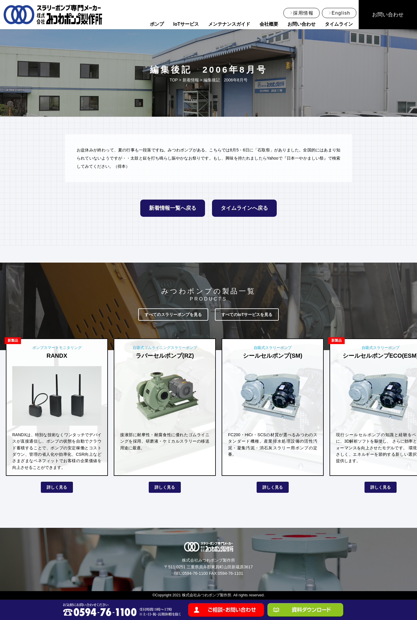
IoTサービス (186, 24)
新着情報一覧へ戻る (172, 208)
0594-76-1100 (195, 573)
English (341, 13)
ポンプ (157, 24)
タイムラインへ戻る (244, 208)
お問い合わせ (302, 24)
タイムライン (339, 24)
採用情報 (303, 13)
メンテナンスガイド (229, 24)
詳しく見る (57, 487)
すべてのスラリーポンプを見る (173, 314)
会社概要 (269, 24)
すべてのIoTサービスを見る (246, 314)
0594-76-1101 (230, 573)
